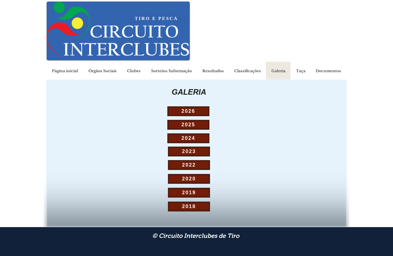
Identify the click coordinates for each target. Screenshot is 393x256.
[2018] (189, 206)
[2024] (188, 138)
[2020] (189, 179)
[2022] (189, 165)
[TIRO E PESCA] (156, 18)
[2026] (188, 111)
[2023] (189, 151)
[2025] (188, 125)
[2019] (189, 193)
